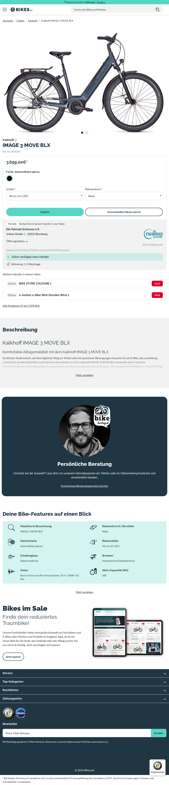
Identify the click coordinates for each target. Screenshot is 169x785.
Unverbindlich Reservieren (124, 211)
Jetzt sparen (13, 656)
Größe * (11, 189)
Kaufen (45, 211)
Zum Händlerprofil (153, 244)
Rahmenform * (93, 189)
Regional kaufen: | (85, 2)
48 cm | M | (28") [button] (18, 196)
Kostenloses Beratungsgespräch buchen (84, 485)
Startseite (8, 20)
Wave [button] (91, 196)
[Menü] (163, 761)
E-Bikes (20, 20)
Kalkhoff (32, 20)
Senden (158, 733)
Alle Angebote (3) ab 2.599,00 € (21, 305)
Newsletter (10, 724)
